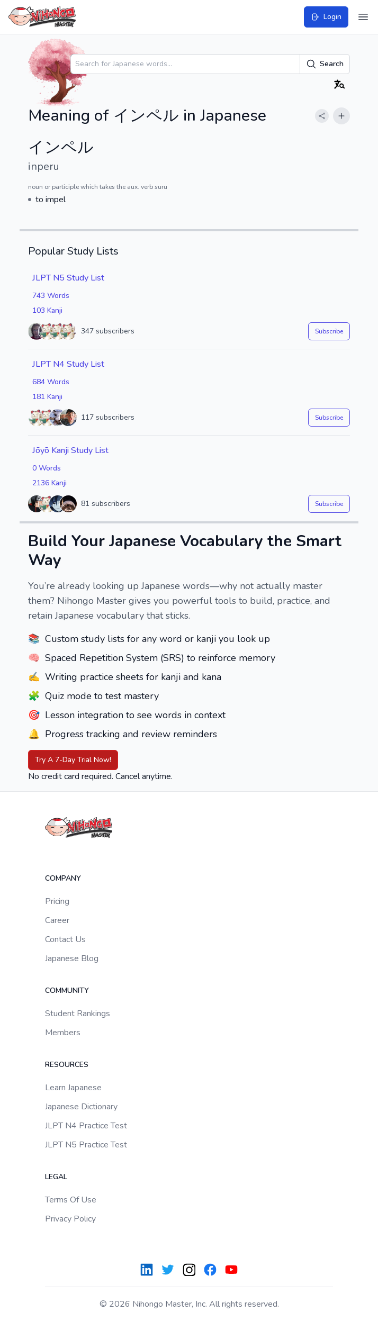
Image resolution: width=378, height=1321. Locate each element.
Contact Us (65, 939)
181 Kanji (47, 397)
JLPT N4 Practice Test (86, 1126)
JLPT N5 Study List (68, 278)
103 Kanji (47, 310)
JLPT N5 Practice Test (86, 1145)
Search (325, 64)
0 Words (46, 468)
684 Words (50, 382)
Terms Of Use (70, 1200)
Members (62, 1032)
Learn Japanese (73, 1087)
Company (63, 878)
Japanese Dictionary (81, 1106)
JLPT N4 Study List (68, 364)
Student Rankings (77, 1013)
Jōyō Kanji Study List (70, 450)
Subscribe (329, 331)
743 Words (50, 296)
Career (57, 920)
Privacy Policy (70, 1219)
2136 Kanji (49, 483)
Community (67, 990)
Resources (66, 1065)
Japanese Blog (71, 958)
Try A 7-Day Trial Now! (73, 760)
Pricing (57, 901)
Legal (56, 1177)
